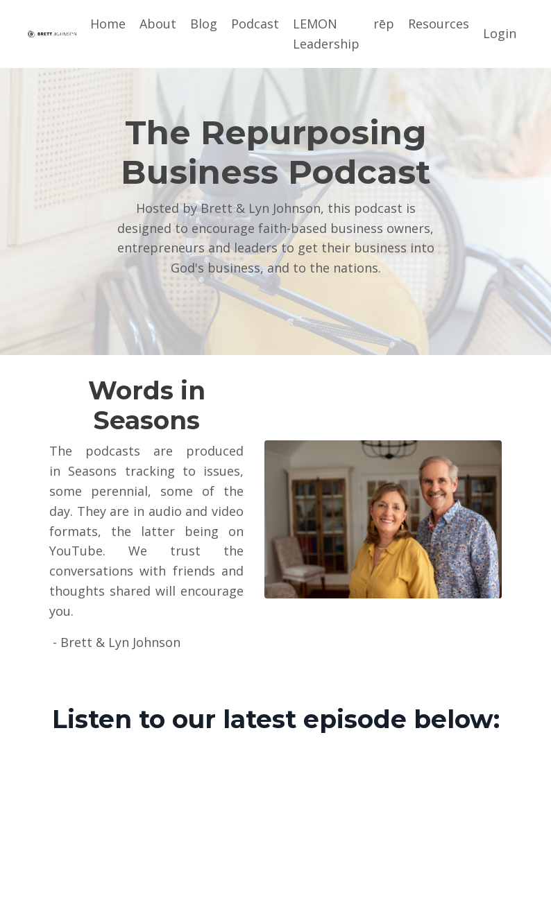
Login (499, 33)
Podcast (255, 23)
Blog (203, 23)
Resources (438, 23)
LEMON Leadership (326, 33)
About (157, 23)
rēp (383, 23)
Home (108, 23)
